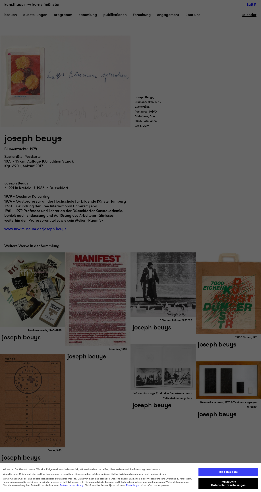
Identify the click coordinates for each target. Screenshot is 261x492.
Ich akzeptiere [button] (228, 472)
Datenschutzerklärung (72, 485)
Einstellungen (133, 485)
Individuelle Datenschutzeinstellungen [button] (228, 483)
